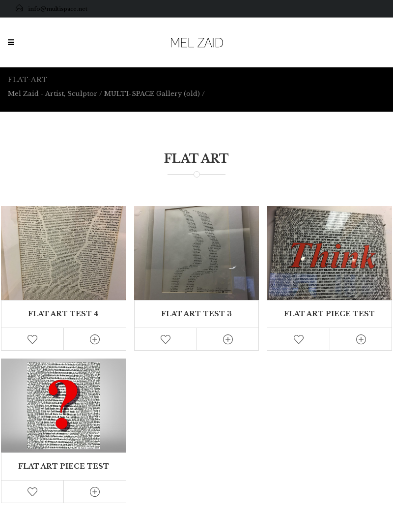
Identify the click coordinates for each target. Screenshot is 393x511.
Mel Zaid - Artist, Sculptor (52, 94)
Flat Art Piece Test (329, 313)
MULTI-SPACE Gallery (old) (152, 94)
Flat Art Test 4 (63, 313)
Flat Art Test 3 (196, 313)
